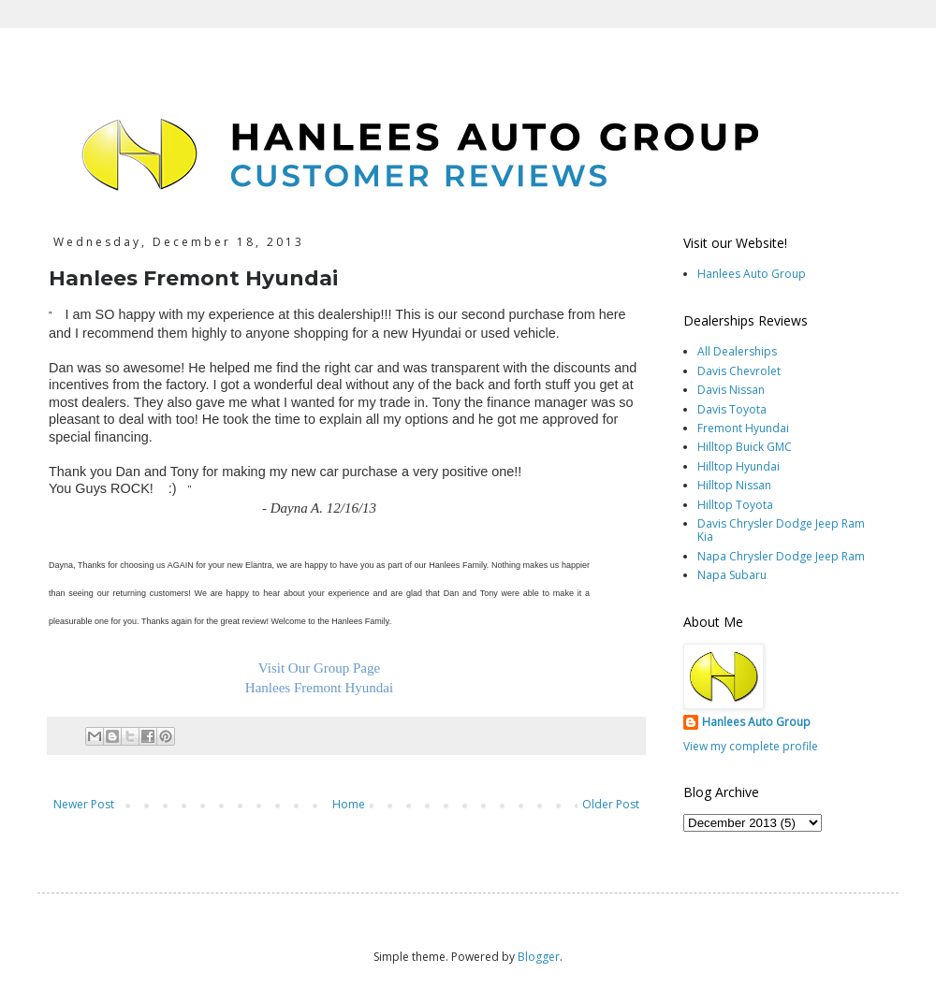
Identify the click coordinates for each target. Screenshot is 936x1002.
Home (348, 804)
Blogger (539, 957)
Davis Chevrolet (739, 371)
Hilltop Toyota (735, 505)
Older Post (610, 804)
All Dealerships (737, 351)
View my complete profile (750, 746)
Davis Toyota (732, 409)
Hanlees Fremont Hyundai (319, 687)
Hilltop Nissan (734, 485)
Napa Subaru (732, 575)
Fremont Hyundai (743, 428)
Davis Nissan (731, 390)
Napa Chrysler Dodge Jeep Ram (781, 556)
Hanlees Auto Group (751, 274)
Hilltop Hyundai (738, 466)
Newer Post (83, 804)
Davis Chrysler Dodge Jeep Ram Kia (781, 530)
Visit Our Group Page (319, 668)
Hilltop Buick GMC (744, 447)
